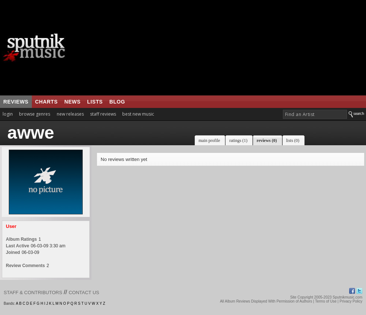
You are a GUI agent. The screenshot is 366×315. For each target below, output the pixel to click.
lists (95, 102)
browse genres (34, 114)
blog (117, 102)
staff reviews (103, 114)
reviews (16, 102)
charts (46, 102)
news (72, 102)
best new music (138, 114)
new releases (70, 114)
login (8, 114)
